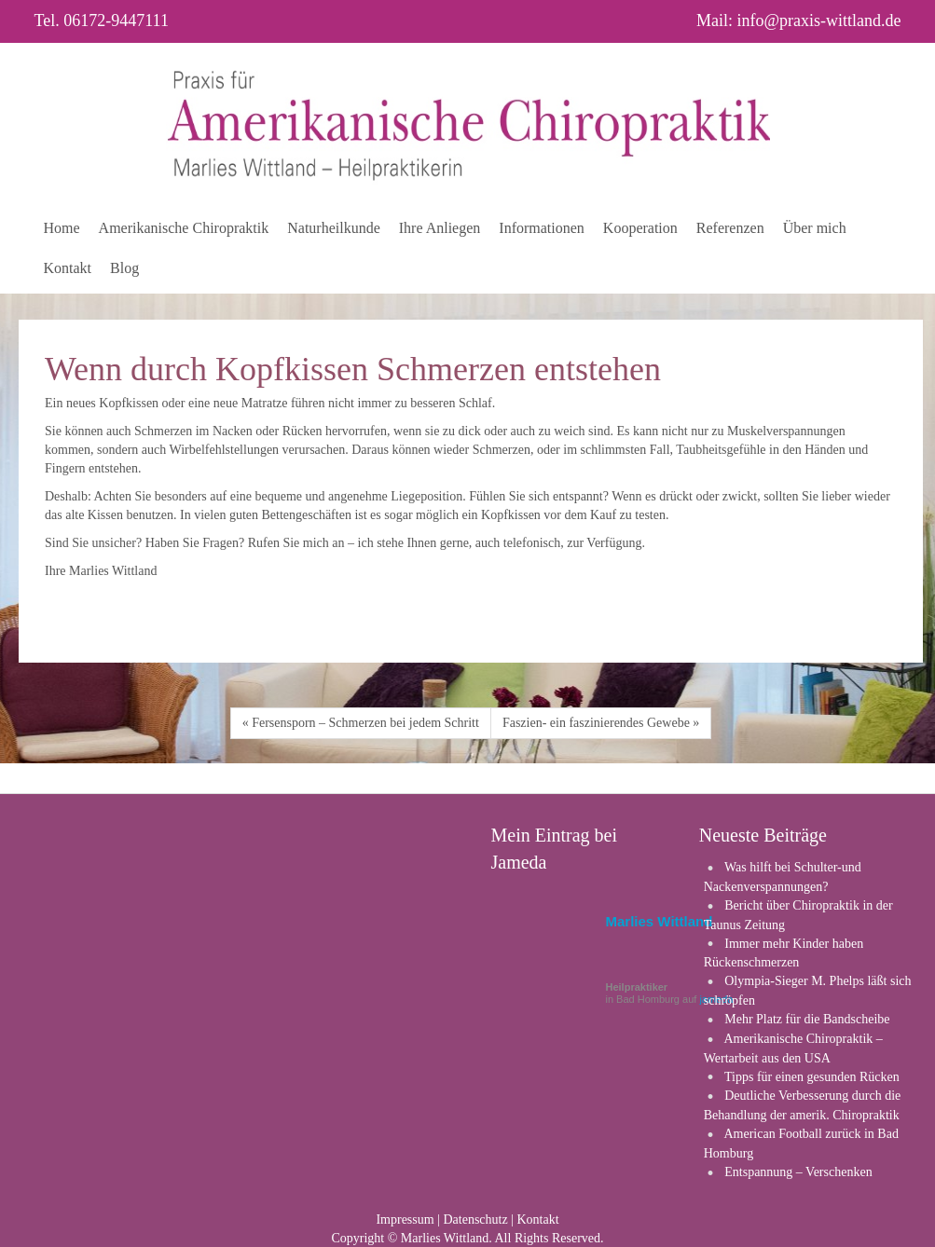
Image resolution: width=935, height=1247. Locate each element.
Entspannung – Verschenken (798, 1172)
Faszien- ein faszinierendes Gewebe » (600, 723)
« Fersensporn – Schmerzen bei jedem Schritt (360, 723)
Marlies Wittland (659, 921)
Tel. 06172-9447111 (101, 20)
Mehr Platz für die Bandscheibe (806, 1019)
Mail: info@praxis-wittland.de (798, 20)
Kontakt (537, 1219)
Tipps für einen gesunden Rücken (812, 1077)
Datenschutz (475, 1219)
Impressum (404, 1219)
